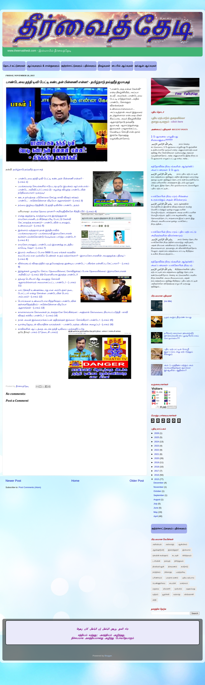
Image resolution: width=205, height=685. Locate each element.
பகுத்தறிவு (180, 572)
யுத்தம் (155, 594)
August (157, 499)
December (159, 483)
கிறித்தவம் (186, 555)
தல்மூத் (167, 561)
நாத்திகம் (157, 572)
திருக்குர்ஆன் (158, 566)
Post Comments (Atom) (30, 487)
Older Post (137, 480)
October (158, 491)
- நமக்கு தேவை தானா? (42, 211)
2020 (157, 458)
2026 (157, 433)
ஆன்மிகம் (182, 544)
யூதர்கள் (165, 594)
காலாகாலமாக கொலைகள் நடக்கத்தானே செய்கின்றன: (48, 312)
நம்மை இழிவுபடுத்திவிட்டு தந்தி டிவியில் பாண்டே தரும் (48, 205)
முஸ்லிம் (178, 589)
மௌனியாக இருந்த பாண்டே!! (61, 274)
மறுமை (156, 589)
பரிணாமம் (157, 578)
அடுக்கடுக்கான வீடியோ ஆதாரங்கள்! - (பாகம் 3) (56, 200)
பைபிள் (172, 583)
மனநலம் (184, 583)
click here (177, 121)
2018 (157, 467)
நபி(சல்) (184, 566)
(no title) (168, 301)
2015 (157, 479)
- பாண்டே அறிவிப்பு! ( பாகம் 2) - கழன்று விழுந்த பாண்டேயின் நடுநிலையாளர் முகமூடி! (53, 189)
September (159, 495)
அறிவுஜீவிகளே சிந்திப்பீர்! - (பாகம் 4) (76, 211)
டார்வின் (156, 561)
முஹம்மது (190, 589)
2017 (157, 471)
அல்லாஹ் (170, 544)
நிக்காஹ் (168, 572)
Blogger (108, 656)
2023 (157, 446)
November (159, 487)
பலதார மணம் (172, 578)
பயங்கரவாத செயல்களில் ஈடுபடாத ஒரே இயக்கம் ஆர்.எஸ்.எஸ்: (53, 186)
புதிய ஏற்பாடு (188, 578)
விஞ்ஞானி (189, 594)
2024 (157, 441)
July (156, 503)
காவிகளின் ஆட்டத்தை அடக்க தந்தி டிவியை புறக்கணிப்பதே (51, 329)
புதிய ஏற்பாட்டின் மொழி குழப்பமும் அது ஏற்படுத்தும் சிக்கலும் (178, 352)
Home (75, 480)
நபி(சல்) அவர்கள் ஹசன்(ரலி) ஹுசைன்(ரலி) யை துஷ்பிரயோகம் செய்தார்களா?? (181, 335)
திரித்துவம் (179, 561)
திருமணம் (172, 566)
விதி (154, 600)
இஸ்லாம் (186, 550)
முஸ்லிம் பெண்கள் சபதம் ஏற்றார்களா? (56, 255)
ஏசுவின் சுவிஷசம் (160, 555)
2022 (157, 450)
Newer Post (13, 480)
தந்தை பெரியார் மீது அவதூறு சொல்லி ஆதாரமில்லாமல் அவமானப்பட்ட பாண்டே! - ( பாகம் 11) (47, 282)
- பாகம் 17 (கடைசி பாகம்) (43, 332)
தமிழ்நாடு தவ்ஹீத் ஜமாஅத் (28, 169)
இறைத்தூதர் (173, 550)
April (156, 516)
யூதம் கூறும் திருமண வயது (177, 317)
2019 (157, 462)
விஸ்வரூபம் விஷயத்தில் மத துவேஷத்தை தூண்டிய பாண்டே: (51, 263)
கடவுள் (175, 555)
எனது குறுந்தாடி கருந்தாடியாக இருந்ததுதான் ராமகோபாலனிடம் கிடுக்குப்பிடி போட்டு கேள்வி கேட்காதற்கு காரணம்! (44, 219)
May (156, 512)
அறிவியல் (157, 544)
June (156, 508)
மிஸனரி (166, 589)
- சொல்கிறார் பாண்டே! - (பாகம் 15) (94, 320)
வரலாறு (176, 594)
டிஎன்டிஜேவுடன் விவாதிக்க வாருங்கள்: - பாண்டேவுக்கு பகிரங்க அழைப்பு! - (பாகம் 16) (65, 324)
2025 (157, 437)
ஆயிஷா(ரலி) (158, 550)
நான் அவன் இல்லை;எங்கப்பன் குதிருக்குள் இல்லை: (46, 320)
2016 (157, 475)
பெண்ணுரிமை (159, 583)
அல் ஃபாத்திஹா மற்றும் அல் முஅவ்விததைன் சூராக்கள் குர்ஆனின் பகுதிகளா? (178, 368)
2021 (157, 454)
